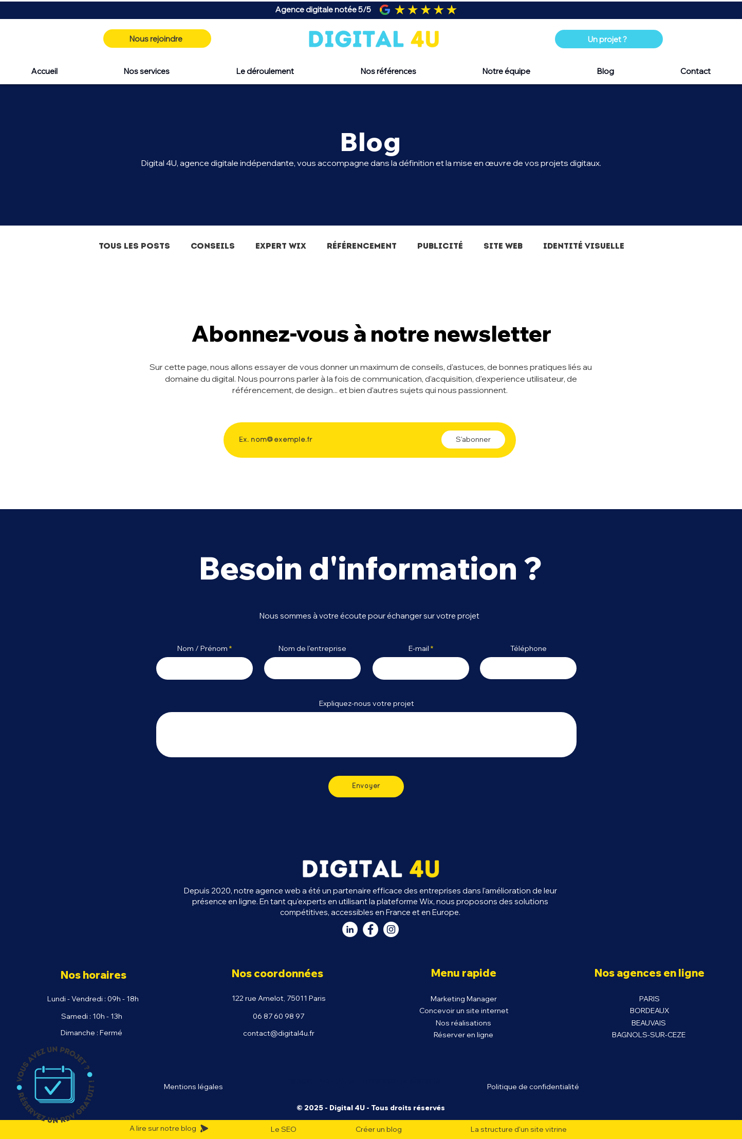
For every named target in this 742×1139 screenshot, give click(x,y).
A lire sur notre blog (163, 1128)
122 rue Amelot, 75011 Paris (279, 998)
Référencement (362, 246)
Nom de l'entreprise (312, 648)
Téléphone (528, 648)
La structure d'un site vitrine (519, 1129)
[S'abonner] (473, 440)
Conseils (213, 246)
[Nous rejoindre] (157, 38)
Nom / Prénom (202, 648)
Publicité (440, 246)
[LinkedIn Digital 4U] (350, 929)
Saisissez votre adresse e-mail (292, 413)
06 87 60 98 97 (278, 1016)
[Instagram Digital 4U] (391, 929)
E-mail (419, 648)
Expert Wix (280, 246)
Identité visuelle (583, 246)
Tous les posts (134, 246)
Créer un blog (379, 1129)
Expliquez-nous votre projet (366, 703)
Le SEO (283, 1129)
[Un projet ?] (609, 39)
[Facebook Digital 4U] (370, 929)
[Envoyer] (366, 786)
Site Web (503, 246)
